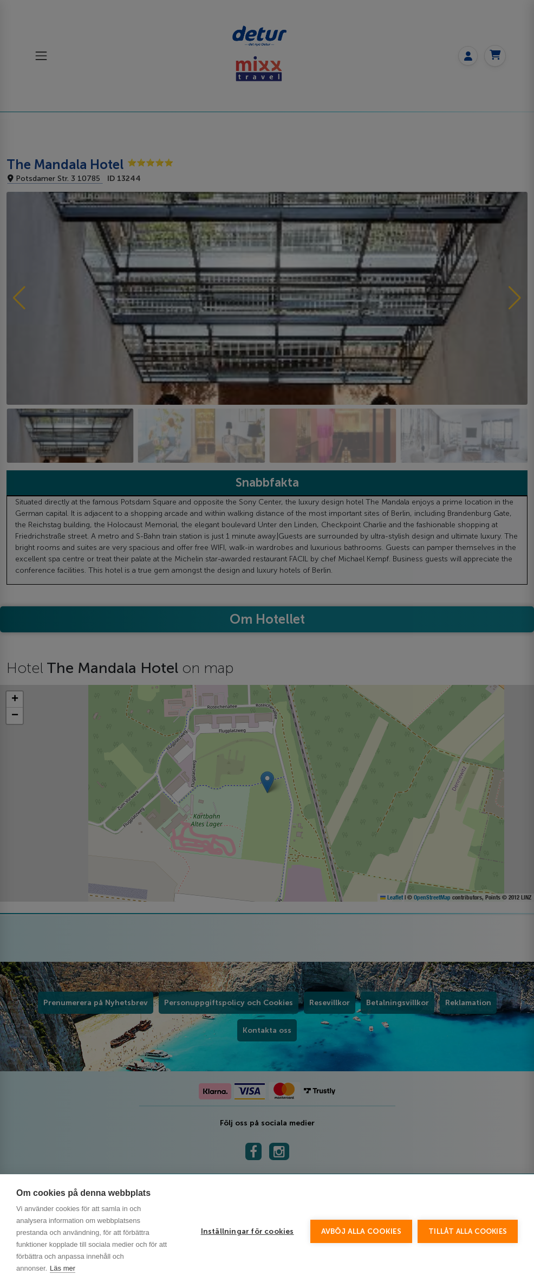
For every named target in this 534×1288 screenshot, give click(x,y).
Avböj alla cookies (361, 1231)
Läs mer (62, 1268)
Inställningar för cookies (247, 1231)
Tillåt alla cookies (467, 1231)
